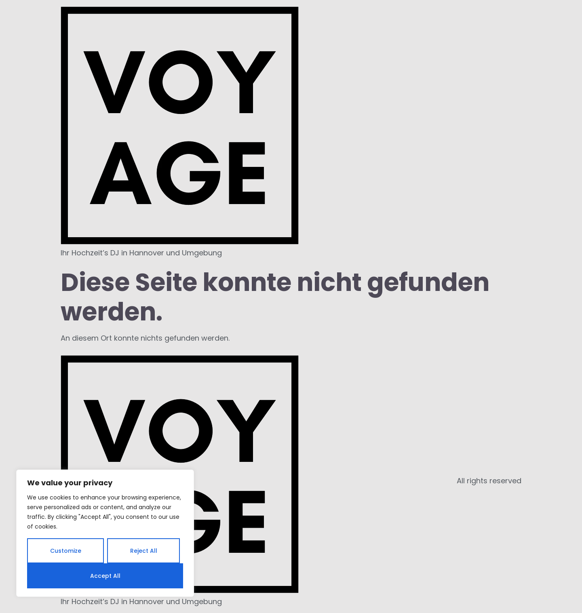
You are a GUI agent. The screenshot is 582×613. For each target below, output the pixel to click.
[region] (105, 533)
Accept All (105, 576)
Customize (65, 551)
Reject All (143, 551)
